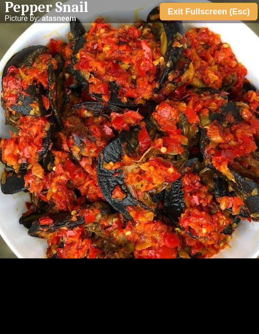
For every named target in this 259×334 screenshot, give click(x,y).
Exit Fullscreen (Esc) (209, 11)
